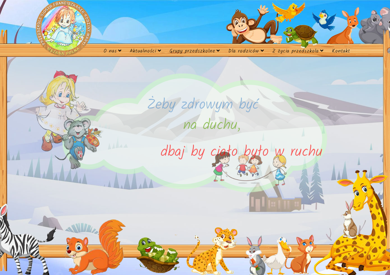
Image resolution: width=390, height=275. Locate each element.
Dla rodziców (243, 51)
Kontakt (341, 51)
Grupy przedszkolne (192, 51)
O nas (110, 51)
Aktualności (143, 51)
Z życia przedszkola (295, 51)
